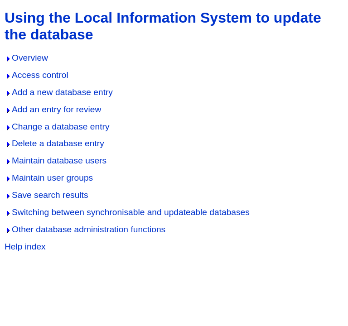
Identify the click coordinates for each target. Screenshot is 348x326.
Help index (25, 246)
